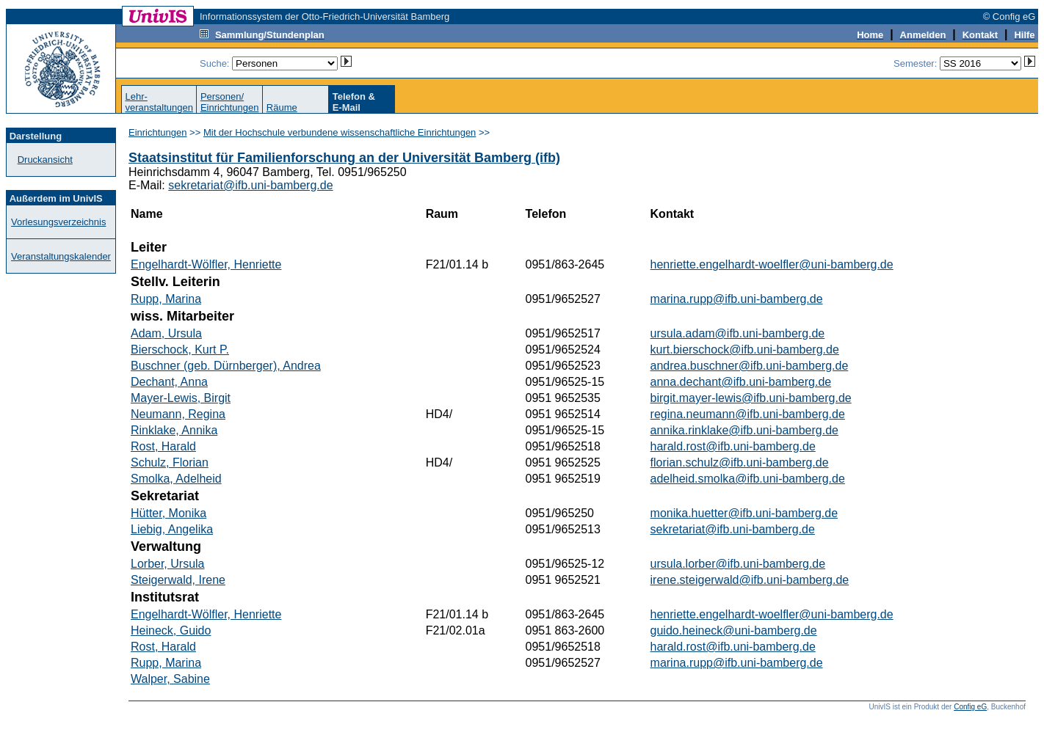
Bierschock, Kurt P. (180, 349)
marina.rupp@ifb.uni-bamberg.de (736, 299)
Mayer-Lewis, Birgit (181, 398)
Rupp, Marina (166, 299)
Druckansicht (45, 159)
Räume (282, 107)
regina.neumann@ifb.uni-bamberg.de (747, 414)
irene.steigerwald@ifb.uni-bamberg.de (749, 580)
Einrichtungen (157, 132)
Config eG (970, 707)
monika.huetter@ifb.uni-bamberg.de (744, 513)
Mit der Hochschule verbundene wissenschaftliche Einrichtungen (339, 132)
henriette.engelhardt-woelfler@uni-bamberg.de (771, 264)
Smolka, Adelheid (176, 478)
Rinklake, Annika (174, 430)
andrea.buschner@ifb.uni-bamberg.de (749, 365)
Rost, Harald (163, 446)
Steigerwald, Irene (178, 580)
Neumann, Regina (178, 414)
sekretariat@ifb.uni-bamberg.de (250, 185)
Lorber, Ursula (168, 563)
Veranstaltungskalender (61, 256)
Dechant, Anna (169, 382)
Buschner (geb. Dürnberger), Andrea (226, 365)
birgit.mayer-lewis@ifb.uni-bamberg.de (751, 398)
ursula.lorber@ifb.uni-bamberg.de (738, 563)
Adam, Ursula (166, 333)
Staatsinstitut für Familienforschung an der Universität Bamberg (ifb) (344, 157)
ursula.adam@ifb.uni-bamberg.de (737, 333)
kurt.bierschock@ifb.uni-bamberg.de (744, 349)
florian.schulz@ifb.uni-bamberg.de (739, 462)
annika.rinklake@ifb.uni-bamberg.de (744, 430)
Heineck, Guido (171, 630)
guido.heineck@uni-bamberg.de (733, 630)
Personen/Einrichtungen (229, 102)
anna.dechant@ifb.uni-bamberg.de (741, 382)
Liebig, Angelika (172, 529)
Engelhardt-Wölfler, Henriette (206, 264)
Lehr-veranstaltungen (159, 102)
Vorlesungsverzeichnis (58, 221)
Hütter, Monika (168, 513)
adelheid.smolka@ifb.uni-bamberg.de (747, 478)
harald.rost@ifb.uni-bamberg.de (733, 446)
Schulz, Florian (170, 462)
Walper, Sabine (170, 679)
